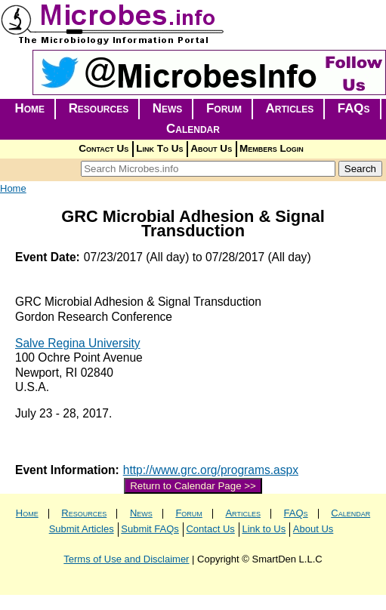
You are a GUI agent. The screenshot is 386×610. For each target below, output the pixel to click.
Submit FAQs (150, 529)
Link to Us (264, 529)
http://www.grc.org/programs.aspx (210, 470)
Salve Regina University (78, 343)
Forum (224, 108)
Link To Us (159, 148)
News (168, 108)
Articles (290, 108)
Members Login (271, 148)
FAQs (354, 108)
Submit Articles (81, 529)
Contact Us (103, 148)
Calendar (193, 129)
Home (29, 108)
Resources (99, 108)
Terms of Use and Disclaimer (126, 559)
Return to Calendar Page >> (193, 485)
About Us (211, 148)
